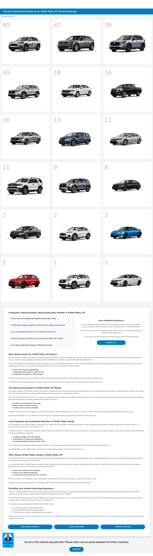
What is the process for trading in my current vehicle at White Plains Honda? (37, 338)
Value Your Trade (76, 527)
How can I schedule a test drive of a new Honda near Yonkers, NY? (34, 332)
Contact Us (111, 343)
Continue (76, 549)
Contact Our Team (123, 527)
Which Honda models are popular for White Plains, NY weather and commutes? (38, 325)
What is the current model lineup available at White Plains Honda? (34, 319)
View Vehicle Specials (30, 527)
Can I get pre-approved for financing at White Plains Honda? (32, 345)
